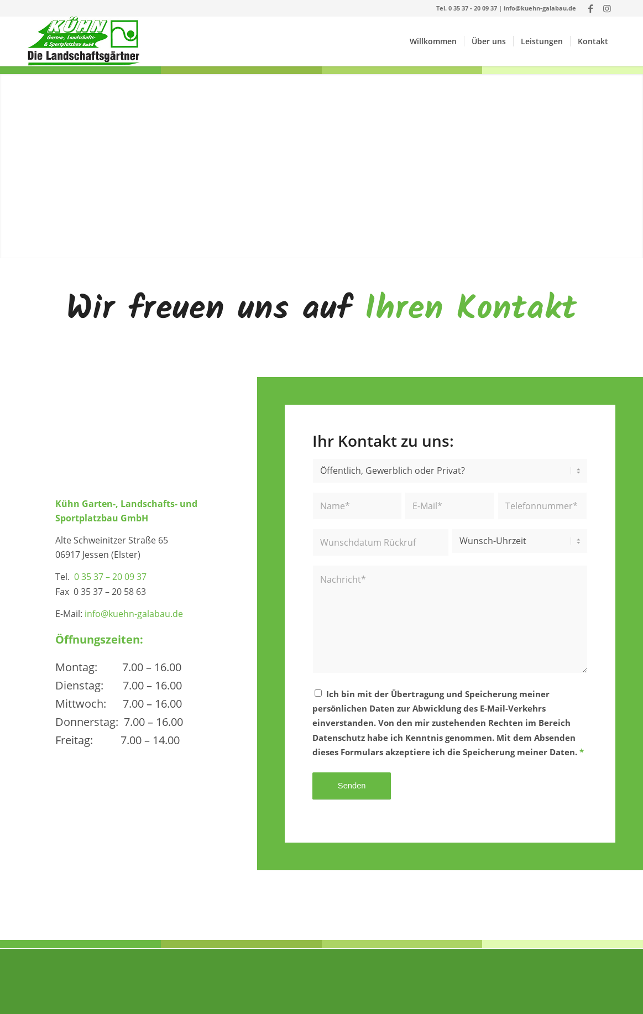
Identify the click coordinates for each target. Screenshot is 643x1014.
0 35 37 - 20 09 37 (472, 8)
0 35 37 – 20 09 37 (110, 577)
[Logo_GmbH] (84, 41)
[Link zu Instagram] (607, 8)
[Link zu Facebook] (590, 8)
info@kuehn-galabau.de (540, 8)
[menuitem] (433, 41)
